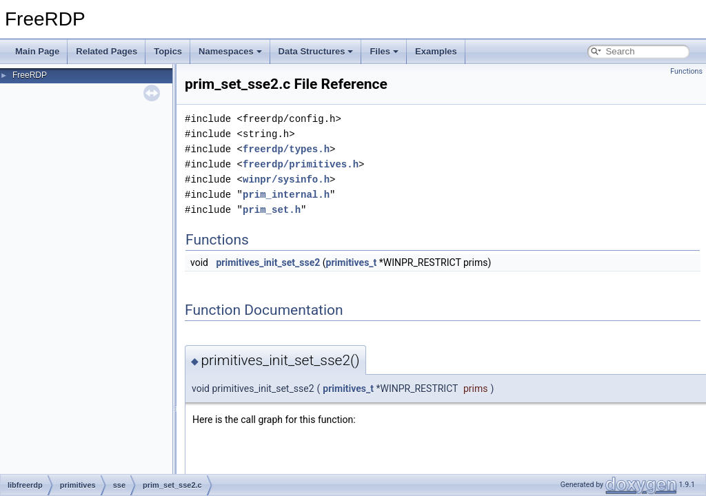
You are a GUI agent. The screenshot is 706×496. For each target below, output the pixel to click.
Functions (686, 71)
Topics (168, 51)
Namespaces (230, 51)
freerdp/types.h (286, 149)
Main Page (37, 51)
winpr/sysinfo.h (286, 179)
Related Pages (106, 51)
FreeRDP (29, 75)
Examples (436, 51)
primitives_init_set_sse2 (268, 262)
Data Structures (316, 51)
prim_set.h (272, 209)
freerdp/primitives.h (301, 164)
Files (384, 51)
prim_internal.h (286, 194)
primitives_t (351, 262)
